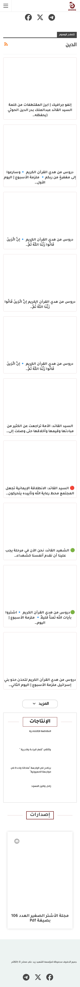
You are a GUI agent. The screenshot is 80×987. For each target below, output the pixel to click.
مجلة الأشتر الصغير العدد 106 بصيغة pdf (40, 918)
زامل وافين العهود (41, 786)
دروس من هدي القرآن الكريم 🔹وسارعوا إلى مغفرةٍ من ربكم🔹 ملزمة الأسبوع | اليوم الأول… (40, 178)
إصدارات (40, 815)
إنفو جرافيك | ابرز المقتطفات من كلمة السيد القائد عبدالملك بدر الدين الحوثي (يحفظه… (40, 110)
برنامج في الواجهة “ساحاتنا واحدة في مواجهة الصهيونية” (31, 770)
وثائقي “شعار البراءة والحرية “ (35, 749)
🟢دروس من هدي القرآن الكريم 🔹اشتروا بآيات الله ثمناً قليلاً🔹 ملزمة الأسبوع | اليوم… (40, 618)
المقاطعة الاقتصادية (40, 731)
